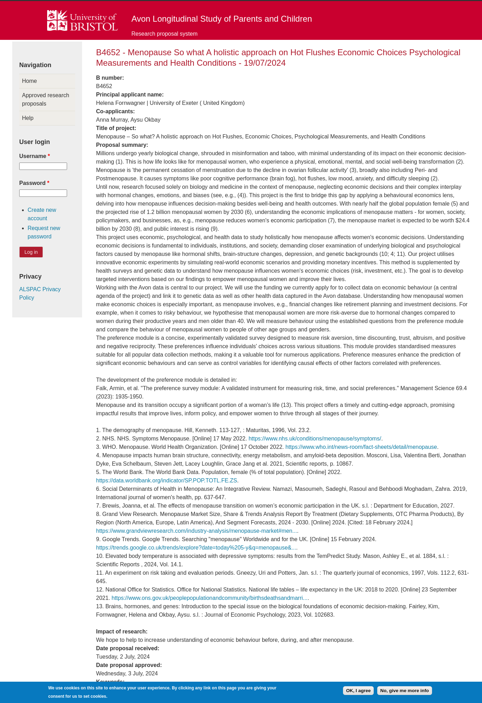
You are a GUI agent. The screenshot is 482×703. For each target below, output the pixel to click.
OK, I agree (358, 692)
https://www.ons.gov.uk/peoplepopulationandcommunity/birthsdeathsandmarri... (209, 598)
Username (34, 156)
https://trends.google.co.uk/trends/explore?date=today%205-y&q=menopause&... (196, 548)
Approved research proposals (45, 99)
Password (34, 183)
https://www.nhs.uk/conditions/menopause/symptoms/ (315, 439)
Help (28, 118)
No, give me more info (404, 692)
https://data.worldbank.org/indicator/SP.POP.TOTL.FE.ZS (166, 480)
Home (29, 81)
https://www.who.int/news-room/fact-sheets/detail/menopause (361, 447)
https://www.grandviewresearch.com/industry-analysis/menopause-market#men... (196, 531)
